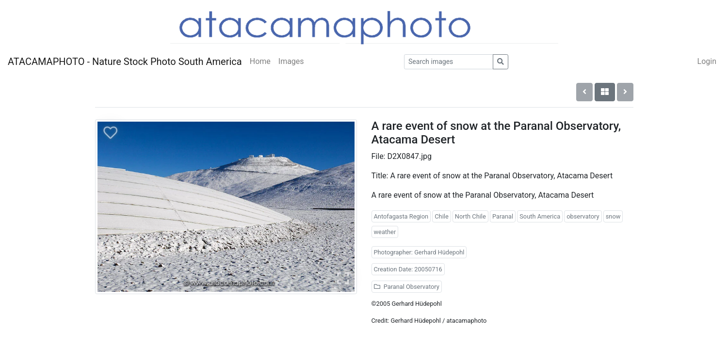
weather (385, 232)
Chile (441, 216)
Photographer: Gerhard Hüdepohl (419, 252)
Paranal (502, 216)
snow (613, 216)
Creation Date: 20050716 (408, 269)
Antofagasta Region (401, 216)
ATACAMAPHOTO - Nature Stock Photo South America (125, 61)
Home (260, 61)
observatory (582, 216)
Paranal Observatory (406, 286)
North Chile (470, 216)
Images (291, 61)
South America (539, 216)
